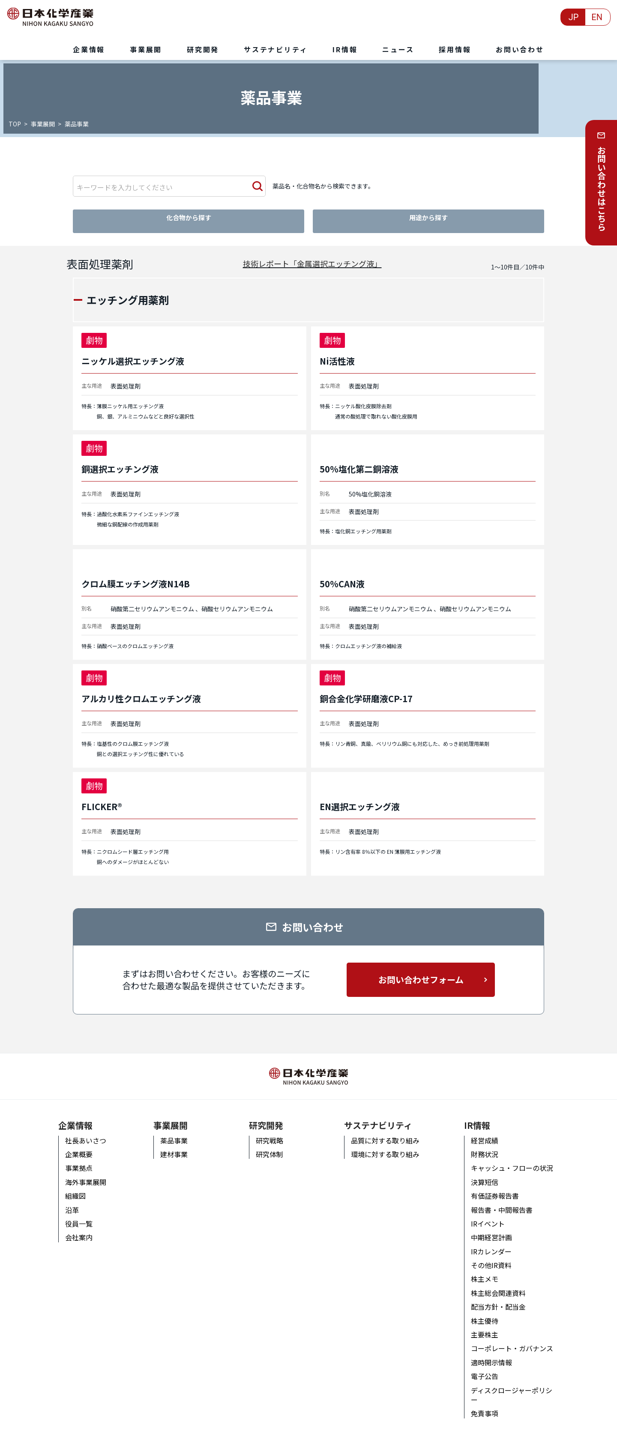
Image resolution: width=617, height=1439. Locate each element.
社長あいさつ (78, 1131)
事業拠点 (72, 1159)
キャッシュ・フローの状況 (516, 1159)
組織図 (68, 1187)
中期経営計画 (495, 1229)
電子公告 (488, 1367)
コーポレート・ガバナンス (516, 1339)
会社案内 (72, 1229)
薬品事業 (169, 1131)
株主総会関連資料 (502, 1284)
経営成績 (488, 1131)
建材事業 (169, 1145)
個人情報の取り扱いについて (90, 1428)
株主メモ (488, 1270)
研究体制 (267, 1145)
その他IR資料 (495, 1256)
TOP (15, 124)
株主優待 (488, 1312)
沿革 (65, 1201)
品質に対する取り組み (385, 1131)
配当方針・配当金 (502, 1298)
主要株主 (488, 1325)
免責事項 (488, 1395)
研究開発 (264, 1116)
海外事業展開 (78, 1173)
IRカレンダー (495, 1242)
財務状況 (488, 1145)
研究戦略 (267, 1131)
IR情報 (481, 1116)
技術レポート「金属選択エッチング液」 (312, 261)
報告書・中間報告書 (505, 1201)
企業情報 (68, 1116)
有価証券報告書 (499, 1187)
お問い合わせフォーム (421, 978)
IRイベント (492, 1214)
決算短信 (488, 1173)
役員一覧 (72, 1214)
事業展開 (43, 124)
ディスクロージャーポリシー (519, 1381)
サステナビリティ (378, 1116)
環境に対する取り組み (385, 1145)
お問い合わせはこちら (601, 188)
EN (596, 17)
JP (574, 17)
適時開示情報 (495, 1353)
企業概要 (72, 1145)
